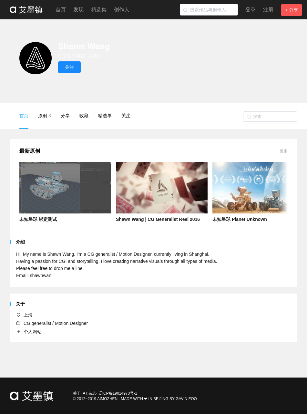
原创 (44, 115)
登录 (250, 9)
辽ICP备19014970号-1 (117, 393)
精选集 (99, 9)
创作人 (121, 9)
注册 (268, 9)
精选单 (105, 115)
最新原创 (29, 151)
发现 (78, 9)
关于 (77, 393)
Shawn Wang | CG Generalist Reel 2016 (158, 219)
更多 (284, 151)
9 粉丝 (78, 56)
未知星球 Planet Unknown (239, 219)
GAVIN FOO (186, 399)
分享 (65, 115)
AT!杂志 (89, 393)
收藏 (83, 115)
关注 (125, 115)
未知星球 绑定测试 (38, 219)
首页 (61, 9)
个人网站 (29, 331)
